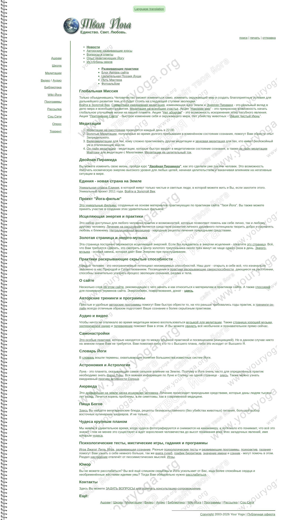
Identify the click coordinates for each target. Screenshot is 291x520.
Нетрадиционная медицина (129, 230)
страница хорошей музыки (252, 322)
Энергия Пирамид (220, 105)
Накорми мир (200, 108)
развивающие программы (220, 449)
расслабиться (196, 474)
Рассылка (54, 109)
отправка (269, 38)
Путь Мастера (112, 80)
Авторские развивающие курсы (109, 51)
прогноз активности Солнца (118, 379)
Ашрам (56, 58)
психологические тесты (181, 449)
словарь (88, 357)
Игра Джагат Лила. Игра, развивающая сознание (115, 449)
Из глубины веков (99, 62)
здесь (224, 375)
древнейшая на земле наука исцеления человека (122, 393)
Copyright (207, 514)
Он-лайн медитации (101, 148)
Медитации (53, 73)
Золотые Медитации (102, 134)
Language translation (149, 9)
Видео (45, 80)
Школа (57, 65)
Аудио (57, 80)
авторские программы (125, 304)
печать (255, 38)
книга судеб (163, 453)
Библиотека (52, 87)
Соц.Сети (55, 116)
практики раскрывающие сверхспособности (202, 269)
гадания (265, 449)
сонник (235, 453)
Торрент (55, 131)
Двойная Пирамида (165, 166)
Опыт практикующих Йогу (105, 58)
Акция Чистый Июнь (245, 116)
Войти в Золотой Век (94, 105)
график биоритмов (187, 453)
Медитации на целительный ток (168, 152)
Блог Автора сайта (115, 72)
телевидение (123, 326)
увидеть (191, 326)
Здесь (83, 410)
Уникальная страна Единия (99, 187)
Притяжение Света (104, 116)
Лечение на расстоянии (124, 226)
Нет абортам (172, 112)
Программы (53, 101)
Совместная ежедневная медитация (138, 105)
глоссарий (262, 287)
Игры (171, 457)
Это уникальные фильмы (97, 205)
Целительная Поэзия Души (121, 76)
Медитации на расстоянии (106, 130)
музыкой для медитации (203, 322)
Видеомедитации (99, 141)
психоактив (249, 449)
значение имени (215, 453)
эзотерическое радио (94, 326)
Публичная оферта (261, 514)
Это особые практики (94, 340)
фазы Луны (115, 375)
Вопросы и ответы (100, 54)
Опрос (57, 124)
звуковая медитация (210, 141)
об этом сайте (113, 287)
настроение (99, 457)
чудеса (98, 435)
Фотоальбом (111, 83)
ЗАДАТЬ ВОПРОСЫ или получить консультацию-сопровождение (153, 488)
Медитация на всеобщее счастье (154, 108)
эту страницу (256, 244)
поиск (243, 38)
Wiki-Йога (55, 95)
